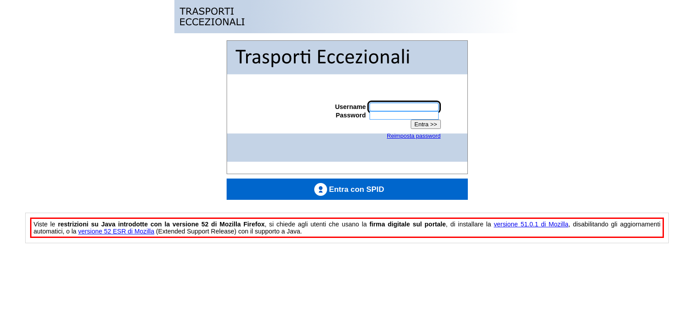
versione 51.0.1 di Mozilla (531, 224)
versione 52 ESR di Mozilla (116, 231)
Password (351, 115)
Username (350, 106)
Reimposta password (413, 135)
